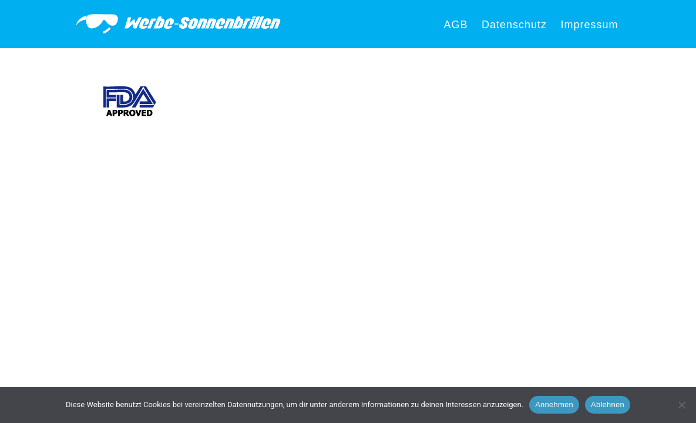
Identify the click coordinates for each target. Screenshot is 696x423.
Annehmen (554, 404)
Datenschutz (514, 25)
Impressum (589, 25)
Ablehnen (607, 404)
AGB (455, 25)
